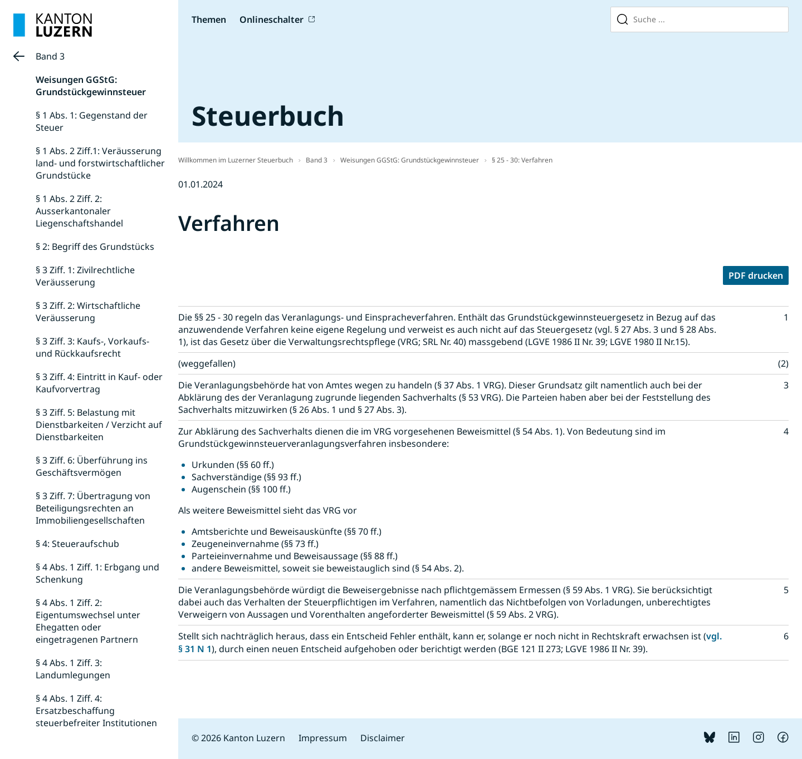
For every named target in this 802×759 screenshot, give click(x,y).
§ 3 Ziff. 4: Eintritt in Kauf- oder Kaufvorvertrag (99, 383)
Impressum (323, 738)
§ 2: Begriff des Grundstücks (95, 246)
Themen (209, 19)
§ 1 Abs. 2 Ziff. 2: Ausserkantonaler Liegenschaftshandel (79, 211)
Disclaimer (382, 738)
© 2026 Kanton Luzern (238, 738)
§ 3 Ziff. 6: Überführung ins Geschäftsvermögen (92, 466)
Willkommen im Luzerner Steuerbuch (235, 160)
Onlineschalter (271, 19)
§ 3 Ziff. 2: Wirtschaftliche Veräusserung (88, 311)
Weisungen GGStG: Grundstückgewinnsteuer (91, 85)
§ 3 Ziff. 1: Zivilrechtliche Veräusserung (85, 276)
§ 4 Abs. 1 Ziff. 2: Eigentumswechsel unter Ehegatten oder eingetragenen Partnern (88, 621)
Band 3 (50, 56)
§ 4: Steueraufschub (77, 544)
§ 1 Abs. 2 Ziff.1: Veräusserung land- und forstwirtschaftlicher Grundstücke (100, 163)
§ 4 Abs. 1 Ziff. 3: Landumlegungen (73, 669)
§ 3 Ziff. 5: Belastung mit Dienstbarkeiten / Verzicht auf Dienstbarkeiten (99, 424)
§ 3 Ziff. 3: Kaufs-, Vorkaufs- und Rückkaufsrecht (92, 347)
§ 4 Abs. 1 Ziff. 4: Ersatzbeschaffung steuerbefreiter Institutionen (96, 710)
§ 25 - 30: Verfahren (522, 160)
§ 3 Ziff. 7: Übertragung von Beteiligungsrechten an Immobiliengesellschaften (93, 508)
